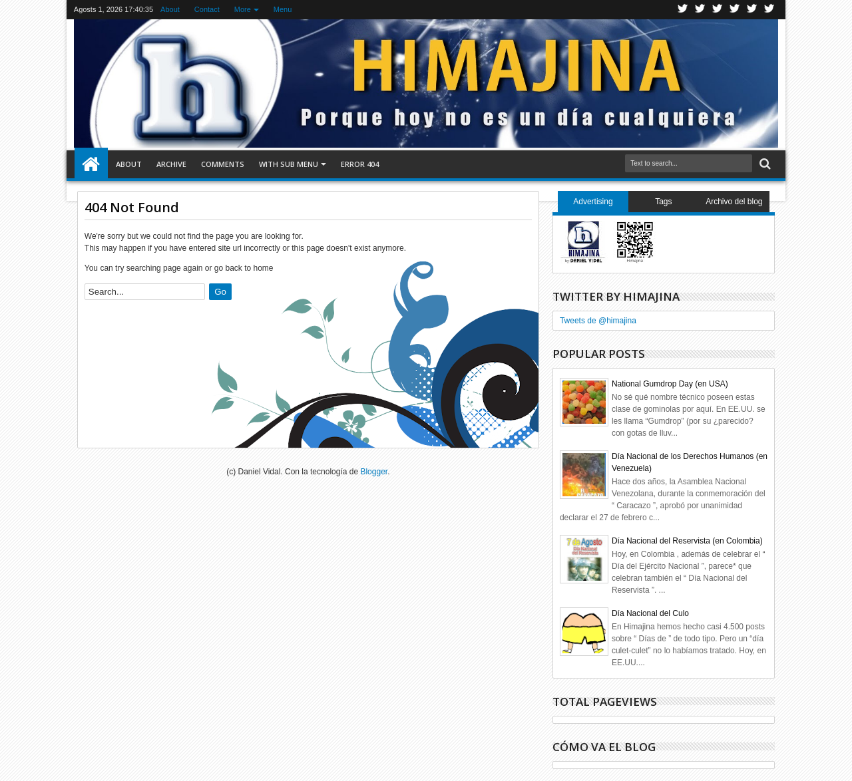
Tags (663, 201)
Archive (171, 164)
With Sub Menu (288, 164)
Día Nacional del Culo (650, 613)
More (242, 9)
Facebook (700, 9)
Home (91, 164)
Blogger (373, 471)
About (170, 9)
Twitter (683, 9)
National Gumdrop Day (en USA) (670, 384)
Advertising (592, 201)
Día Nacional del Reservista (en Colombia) (687, 541)
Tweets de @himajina (598, 320)
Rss (735, 9)
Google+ (717, 9)
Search (763, 164)
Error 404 (360, 164)
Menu (283, 9)
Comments (222, 164)
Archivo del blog (734, 201)
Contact (207, 9)
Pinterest (769, 9)
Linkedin (752, 9)
